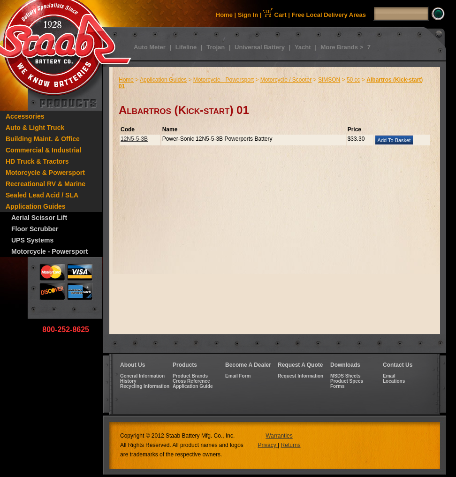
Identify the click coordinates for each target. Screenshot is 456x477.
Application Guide (193, 386)
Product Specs (346, 381)
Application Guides (36, 206)
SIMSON (329, 79)
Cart (275, 14)
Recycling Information (144, 386)
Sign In (248, 14)
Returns (291, 445)
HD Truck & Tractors (37, 161)
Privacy (268, 445)
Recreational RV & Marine (45, 184)
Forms (337, 386)
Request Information (300, 376)
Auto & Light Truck (35, 127)
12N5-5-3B (134, 139)
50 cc (353, 79)
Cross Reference (191, 381)
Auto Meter (150, 47)
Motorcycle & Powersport (45, 172)
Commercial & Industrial (43, 150)
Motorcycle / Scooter (286, 79)
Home (224, 14)
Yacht (303, 47)
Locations (394, 381)
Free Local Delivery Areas (329, 14)
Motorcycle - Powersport (49, 251)
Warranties (279, 435)
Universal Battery (260, 47)
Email (389, 376)
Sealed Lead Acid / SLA (42, 195)
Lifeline (186, 47)
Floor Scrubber (34, 229)
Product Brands (190, 376)
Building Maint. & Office (43, 139)
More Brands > (341, 47)
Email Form (238, 376)
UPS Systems (32, 240)
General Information (142, 376)
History (128, 381)
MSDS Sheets (345, 376)
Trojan (215, 47)
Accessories (25, 116)
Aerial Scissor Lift (39, 217)
